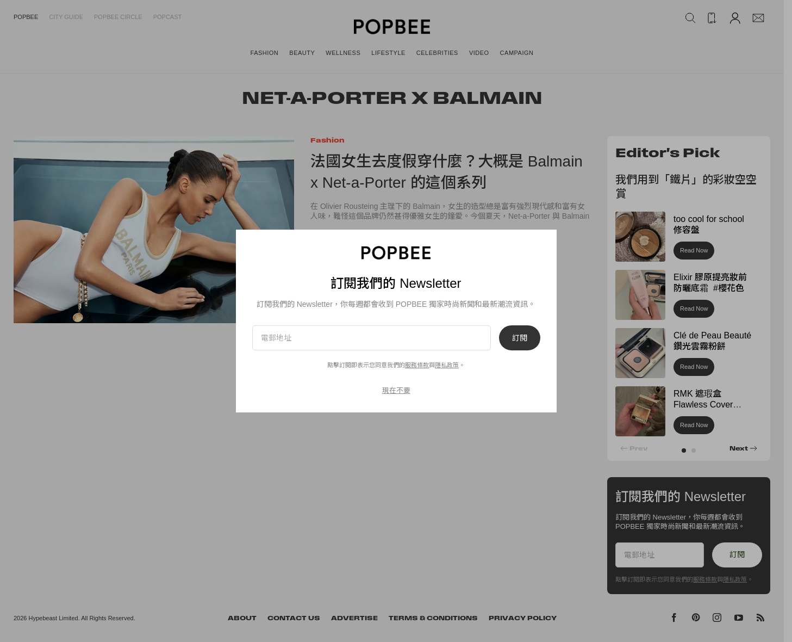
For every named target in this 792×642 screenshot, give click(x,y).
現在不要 (396, 390)
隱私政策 (447, 365)
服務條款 (417, 365)
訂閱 (519, 338)
